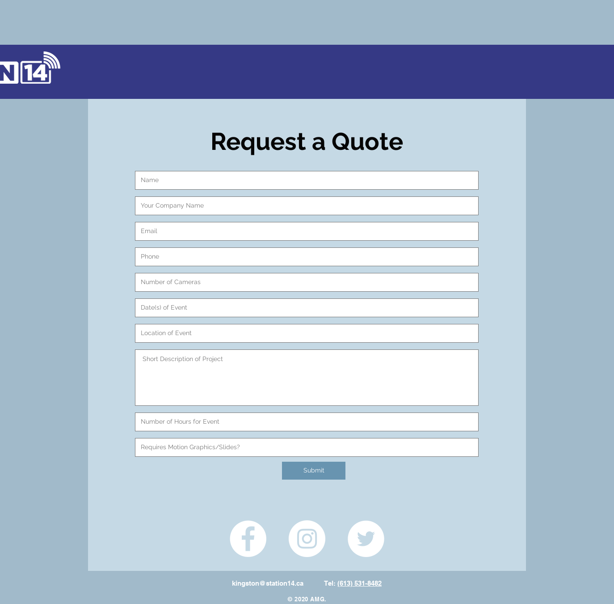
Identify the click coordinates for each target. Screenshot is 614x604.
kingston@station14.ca (267, 583)
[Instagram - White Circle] (307, 538)
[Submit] (313, 471)
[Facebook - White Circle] (248, 538)
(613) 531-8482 (359, 583)
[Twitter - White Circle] (366, 538)
